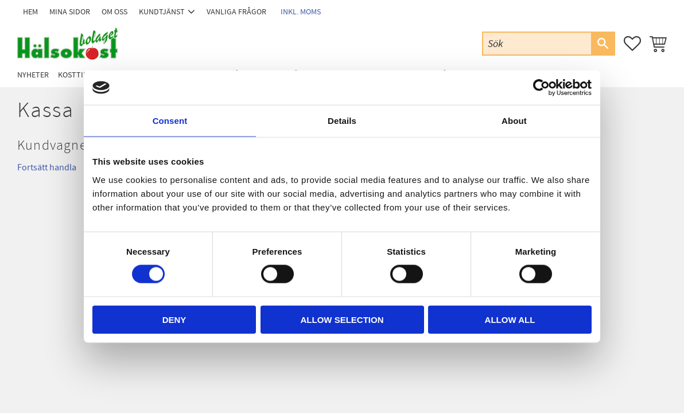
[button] (632, 43)
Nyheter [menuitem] (33, 74)
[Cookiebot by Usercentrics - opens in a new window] (541, 87)
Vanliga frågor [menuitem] (236, 11)
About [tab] (514, 121)
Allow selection (342, 319)
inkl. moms (301, 11)
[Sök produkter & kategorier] (537, 43)
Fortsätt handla (46, 167)
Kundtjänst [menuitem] (162, 11)
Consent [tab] (170, 121)
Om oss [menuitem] (114, 11)
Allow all (510, 319)
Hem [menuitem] (30, 11)
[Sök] (602, 43)
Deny (174, 319)
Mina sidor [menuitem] (69, 11)
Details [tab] (342, 121)
